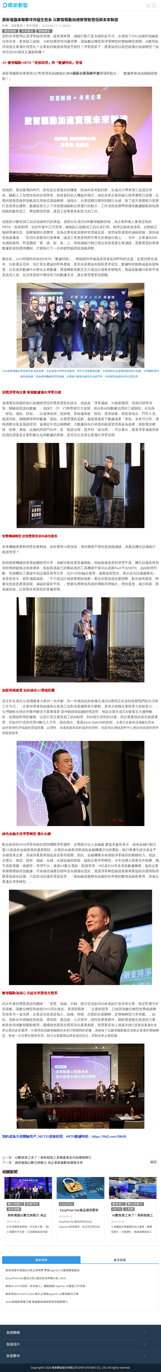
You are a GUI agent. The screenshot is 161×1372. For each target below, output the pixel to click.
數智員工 (118, 1204)
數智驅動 (10, 31)
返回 (153, 1162)
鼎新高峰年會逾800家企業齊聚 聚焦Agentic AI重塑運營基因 (43, 1270)
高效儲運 (14, 1209)
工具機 (128, 1209)
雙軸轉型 (44, 31)
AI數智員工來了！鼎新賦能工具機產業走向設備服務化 (53, 1157)
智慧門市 (32, 1204)
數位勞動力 (15, 1204)
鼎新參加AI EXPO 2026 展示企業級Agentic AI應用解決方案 (42, 1294)
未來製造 (27, 31)
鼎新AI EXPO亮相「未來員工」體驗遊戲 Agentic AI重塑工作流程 (45, 1286)
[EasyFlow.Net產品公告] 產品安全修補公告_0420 (36, 1278)
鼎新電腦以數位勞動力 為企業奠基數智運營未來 (49, 1162)
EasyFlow (66, 1204)
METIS (116, 1209)
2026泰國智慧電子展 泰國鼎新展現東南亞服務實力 (37, 1302)
